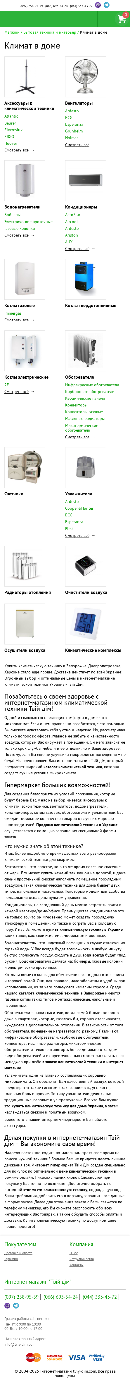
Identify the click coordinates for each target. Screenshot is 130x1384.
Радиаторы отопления (27, 592)
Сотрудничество (82, 1259)
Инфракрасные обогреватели (92, 384)
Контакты (77, 1265)
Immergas (13, 313)
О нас (74, 1253)
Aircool (71, 221)
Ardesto (72, 110)
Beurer (10, 123)
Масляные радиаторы (85, 418)
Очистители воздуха (86, 592)
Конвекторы (76, 405)
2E (6, 384)
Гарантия (11, 1259)
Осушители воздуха (24, 650)
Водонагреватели (22, 207)
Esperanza (74, 124)
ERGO (9, 136)
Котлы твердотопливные (90, 305)
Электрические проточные (28, 221)
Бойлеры (12, 214)
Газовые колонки (19, 228)
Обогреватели (79, 377)
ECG (68, 117)
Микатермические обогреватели (81, 428)
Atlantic (11, 116)
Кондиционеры (81, 207)
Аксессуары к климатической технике (29, 105)
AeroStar (72, 214)
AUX (69, 241)
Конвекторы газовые (84, 411)
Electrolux (13, 129)
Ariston (71, 235)
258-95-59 (31, 6)
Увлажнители (78, 494)
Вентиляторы (79, 103)
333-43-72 (81, 6)
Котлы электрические (26, 377)
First (69, 528)
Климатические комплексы (93, 650)
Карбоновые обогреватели (90, 391)
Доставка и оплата (18, 1253)
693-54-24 (56, 6)
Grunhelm (74, 131)
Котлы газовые (19, 305)
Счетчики (13, 494)
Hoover (10, 143)
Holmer (71, 137)
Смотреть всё (16, 150)
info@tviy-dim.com (20, 1344)
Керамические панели (85, 398)
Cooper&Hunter (79, 508)
